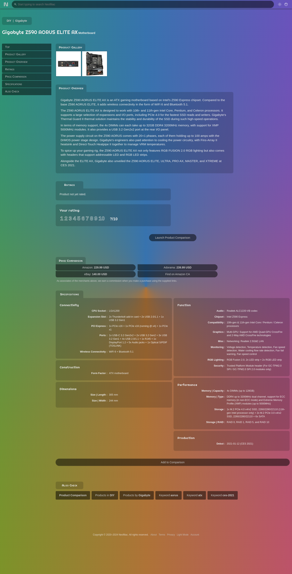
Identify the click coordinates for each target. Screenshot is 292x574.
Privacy (171, 534)
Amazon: (95, 267)
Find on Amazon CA (177, 274)
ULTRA (165, 161)
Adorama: (178, 267)
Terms (162, 534)
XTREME (212, 161)
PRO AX (177, 161)
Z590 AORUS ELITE (145, 161)
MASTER (191, 161)
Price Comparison (15, 76)
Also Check (12, 91)
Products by (136, 495)
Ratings (9, 69)
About (153, 534)
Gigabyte (21, 20)
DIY (9, 20)
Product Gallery (15, 54)
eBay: (95, 274)
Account (195, 534)
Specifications (13, 84)
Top (7, 47)
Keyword (168, 495)
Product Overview (16, 61)
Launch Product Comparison (172, 237)
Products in (104, 495)
